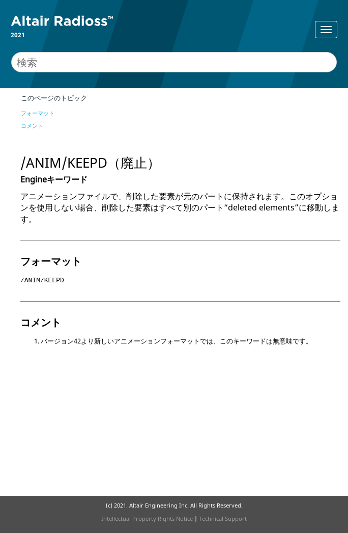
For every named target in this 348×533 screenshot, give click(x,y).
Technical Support (223, 518)
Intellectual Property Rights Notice (147, 518)
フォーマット (37, 113)
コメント (32, 125)
